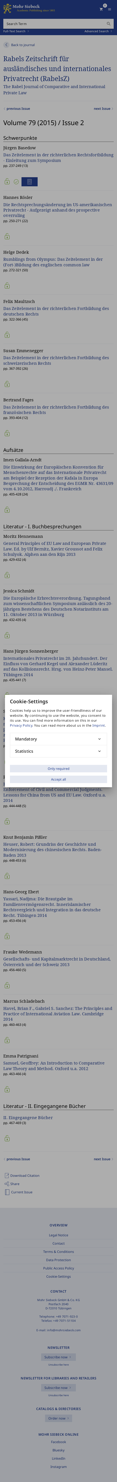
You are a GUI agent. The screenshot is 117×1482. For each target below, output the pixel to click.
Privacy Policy (21, 725)
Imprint (98, 725)
